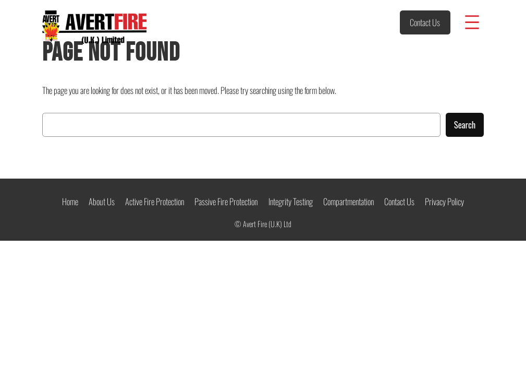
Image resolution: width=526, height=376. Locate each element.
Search (465, 124)
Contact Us (425, 22)
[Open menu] (472, 22)
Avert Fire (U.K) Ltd (267, 223)
